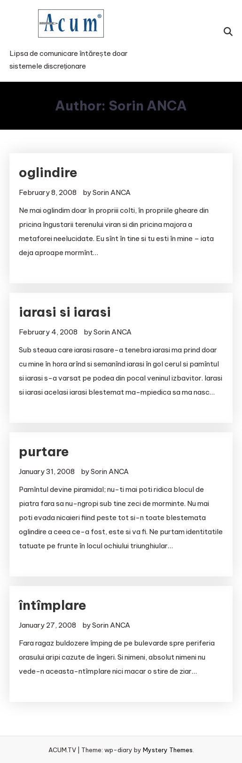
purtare (44, 451)
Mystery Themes (168, 750)
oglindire (48, 172)
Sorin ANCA (112, 192)
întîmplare (52, 605)
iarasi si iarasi (65, 312)
